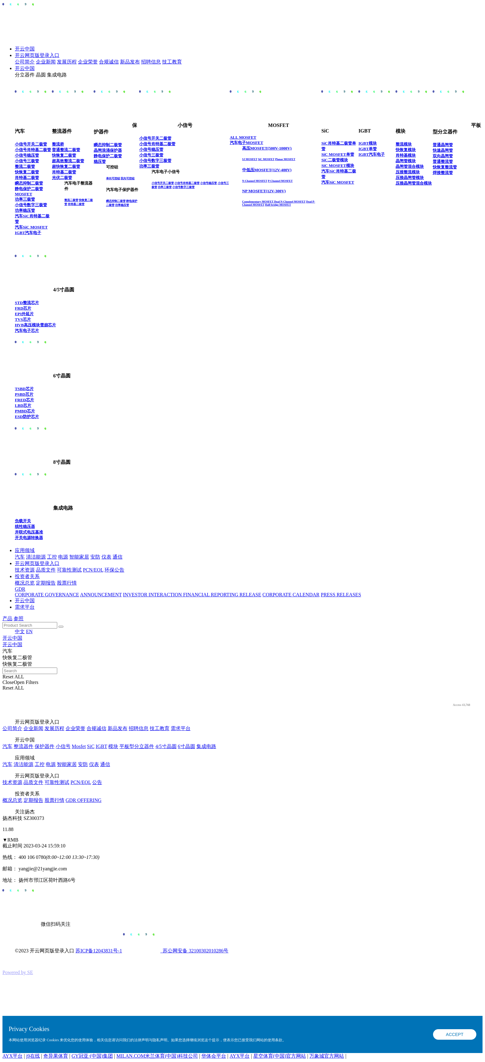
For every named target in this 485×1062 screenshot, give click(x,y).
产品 (7, 618)
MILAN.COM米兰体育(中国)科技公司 (157, 1056)
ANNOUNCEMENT (101, 594)
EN (29, 631)
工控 (52, 556)
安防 (95, 556)
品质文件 (46, 569)
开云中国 (25, 48)
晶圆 (41, 74)
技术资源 (25, 569)
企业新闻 (46, 61)
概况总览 (25, 582)
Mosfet (79, 746)
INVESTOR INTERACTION (153, 594)
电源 (63, 556)
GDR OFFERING (83, 800)
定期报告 (46, 582)
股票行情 (67, 582)
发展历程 (67, 61)
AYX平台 (12, 1056)
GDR (20, 589)
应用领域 (25, 550)
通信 (117, 556)
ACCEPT (455, 1034)
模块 (113, 746)
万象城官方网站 (326, 1056)
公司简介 (25, 61)
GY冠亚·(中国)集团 (92, 1056)
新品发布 (130, 61)
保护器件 (44, 746)
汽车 (20, 556)
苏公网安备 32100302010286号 (175, 950)
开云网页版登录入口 (37, 55)
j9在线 (33, 1056)
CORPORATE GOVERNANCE (47, 594)
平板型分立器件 (136, 746)
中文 (20, 631)
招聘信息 (151, 61)
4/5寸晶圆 (165, 746)
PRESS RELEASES (341, 594)
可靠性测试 (69, 569)
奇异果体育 (55, 1056)
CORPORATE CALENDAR (291, 594)
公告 (97, 782)
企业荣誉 (88, 61)
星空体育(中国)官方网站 (279, 1056)
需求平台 (25, 607)
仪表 (106, 556)
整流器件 (23, 746)
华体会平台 (213, 1056)
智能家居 (79, 556)
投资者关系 (27, 576)
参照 (19, 618)
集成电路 (57, 74)
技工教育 (172, 61)
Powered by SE (17, 972)
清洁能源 (36, 556)
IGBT (101, 746)
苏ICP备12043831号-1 (98, 950)
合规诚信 (109, 61)
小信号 (63, 746)
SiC (90, 746)
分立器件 (25, 74)
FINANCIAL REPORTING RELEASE (222, 594)
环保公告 (114, 569)
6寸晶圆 (186, 746)
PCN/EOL (93, 569)
